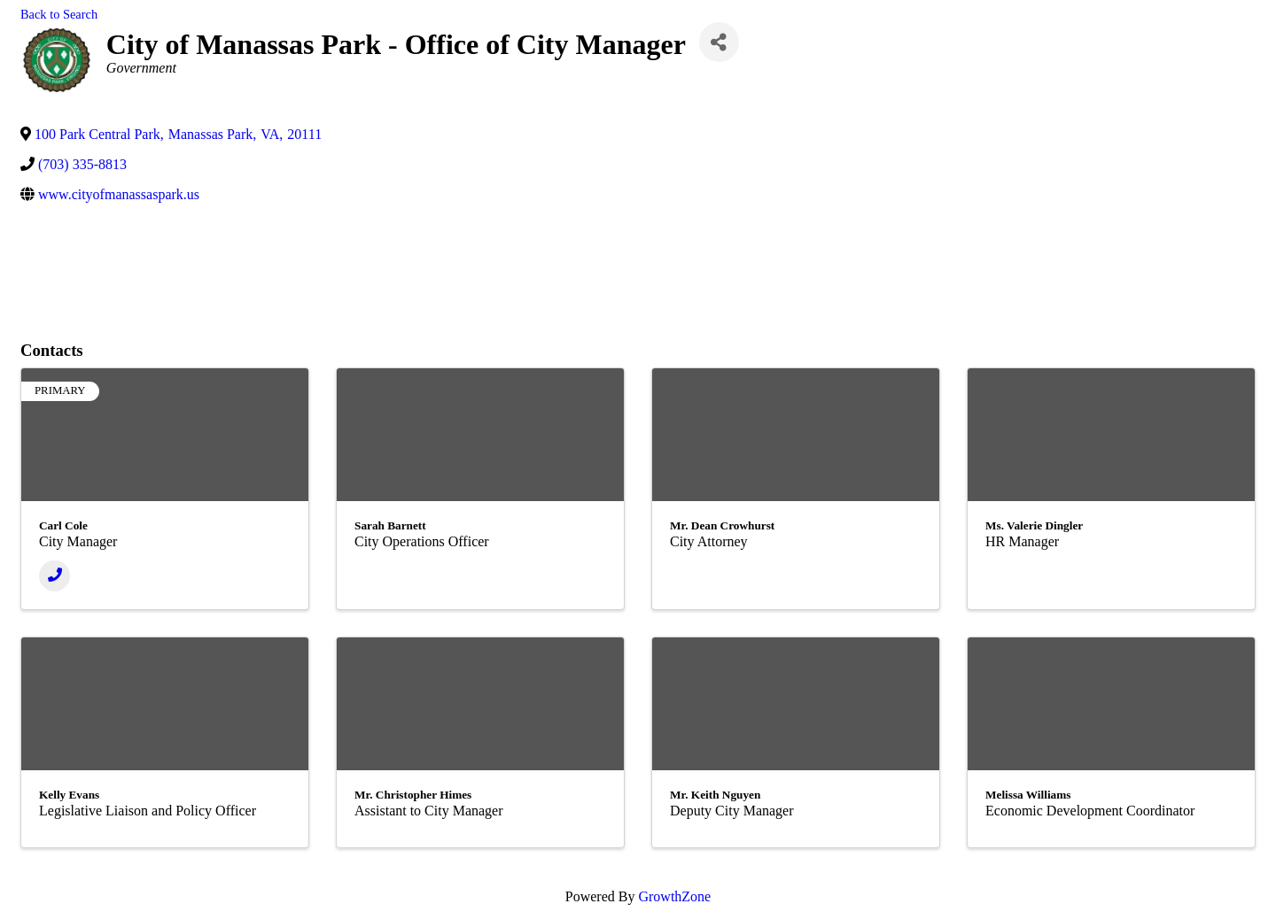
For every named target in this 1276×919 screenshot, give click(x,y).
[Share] (719, 42)
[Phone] (54, 575)
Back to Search (58, 14)
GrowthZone (674, 896)
